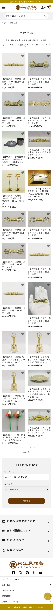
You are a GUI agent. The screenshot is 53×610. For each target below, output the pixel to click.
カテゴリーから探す (10, 579)
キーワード (9, 471)
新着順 (43, 40)
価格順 (35, 40)
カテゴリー (9, 483)
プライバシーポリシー (11, 601)
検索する (26, 501)
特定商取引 (7, 596)
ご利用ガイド (7, 584)
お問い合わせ (8, 590)
